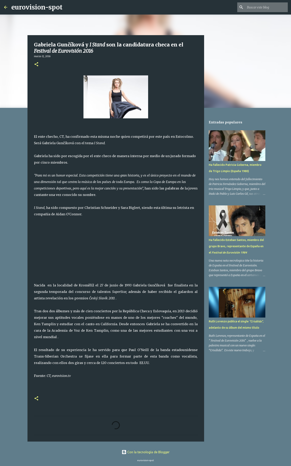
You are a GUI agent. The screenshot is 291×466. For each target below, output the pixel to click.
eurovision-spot (36, 7)
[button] (36, 64)
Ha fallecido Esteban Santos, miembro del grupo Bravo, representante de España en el (236, 246)
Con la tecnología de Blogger (146, 452)
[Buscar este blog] (266, 7)
